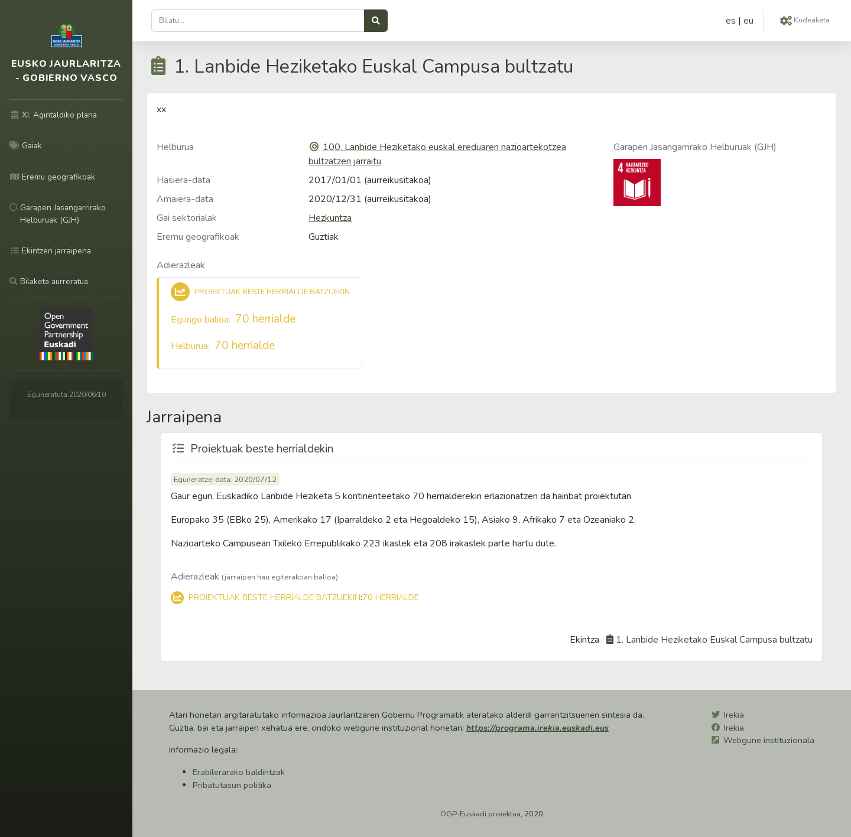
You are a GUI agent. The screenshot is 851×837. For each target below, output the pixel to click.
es (731, 20)
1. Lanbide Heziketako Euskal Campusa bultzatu (714, 639)
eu (748, 20)
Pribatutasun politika (232, 785)
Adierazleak (181, 265)
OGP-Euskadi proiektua (480, 814)
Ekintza (584, 639)
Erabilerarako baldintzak (239, 772)
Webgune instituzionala (768, 740)
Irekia (734, 715)
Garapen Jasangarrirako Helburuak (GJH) (695, 147)
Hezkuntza (330, 217)
